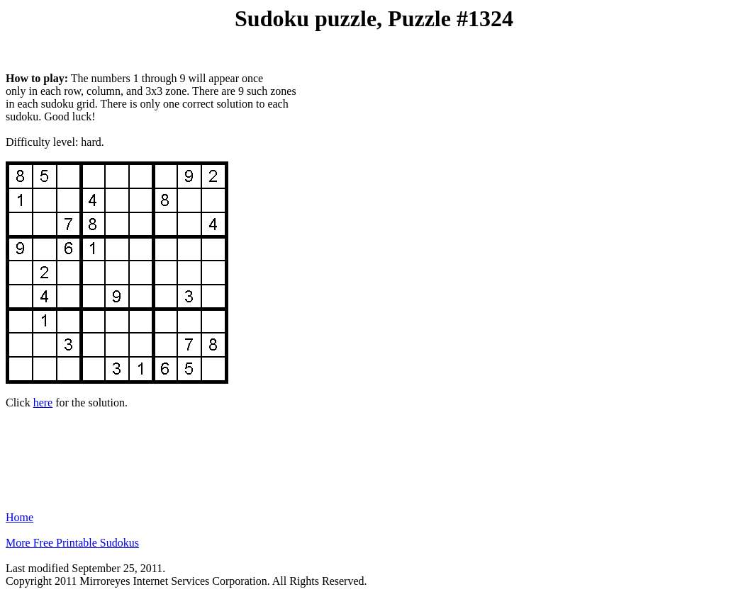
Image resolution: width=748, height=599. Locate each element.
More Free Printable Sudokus (72, 543)
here (43, 403)
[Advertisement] (374, 454)
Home (19, 517)
